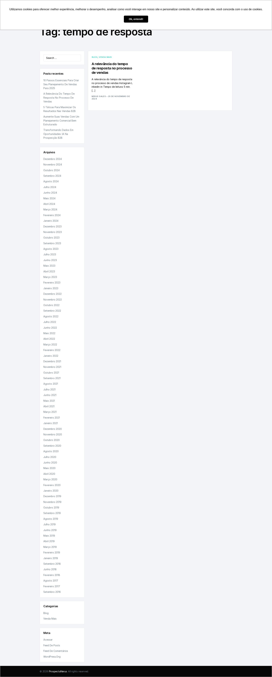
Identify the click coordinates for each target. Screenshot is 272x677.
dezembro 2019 (52, 496)
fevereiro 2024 (52, 215)
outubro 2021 (51, 372)
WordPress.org (52, 656)
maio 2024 (49, 198)
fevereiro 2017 (51, 586)
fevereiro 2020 (52, 485)
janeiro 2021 (50, 423)
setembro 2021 (52, 378)
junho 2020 (50, 462)
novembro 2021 (52, 366)
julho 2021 (49, 389)
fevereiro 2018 (51, 575)
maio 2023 (49, 265)
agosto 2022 (50, 316)
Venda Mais (50, 618)
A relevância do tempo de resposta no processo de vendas (59, 97)
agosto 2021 (50, 383)
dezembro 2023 (52, 226)
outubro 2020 (51, 439)
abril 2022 (49, 338)
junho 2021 (49, 395)
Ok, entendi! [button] (136, 19)
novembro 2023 (52, 232)
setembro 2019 (52, 513)
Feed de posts (51, 645)
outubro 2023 (51, 237)
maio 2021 (49, 400)
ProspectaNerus (58, 671)
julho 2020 (49, 456)
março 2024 (50, 209)
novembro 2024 (52, 164)
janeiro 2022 (50, 355)
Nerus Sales (99, 96)
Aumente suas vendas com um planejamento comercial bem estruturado (61, 120)
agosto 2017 (50, 580)
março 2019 (50, 546)
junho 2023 (50, 260)
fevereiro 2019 (51, 552)
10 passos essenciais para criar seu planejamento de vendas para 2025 (61, 84)
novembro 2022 (52, 299)
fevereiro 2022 (51, 350)
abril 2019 (49, 541)
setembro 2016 (52, 591)
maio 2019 (49, 535)
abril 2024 (49, 203)
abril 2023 (49, 271)
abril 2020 (49, 473)
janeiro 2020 (50, 490)
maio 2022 (49, 333)
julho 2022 (49, 321)
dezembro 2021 (52, 361)
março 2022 (50, 344)
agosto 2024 (51, 181)
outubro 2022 (51, 305)
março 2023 (50, 276)
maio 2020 (49, 468)
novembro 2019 (52, 501)
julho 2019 (49, 524)
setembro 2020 (52, 445)
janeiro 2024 (50, 220)
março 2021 (50, 411)
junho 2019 (50, 530)
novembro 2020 (52, 434)
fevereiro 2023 (51, 282)
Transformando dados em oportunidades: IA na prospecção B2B (58, 133)
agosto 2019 (50, 518)
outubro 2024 (51, 170)
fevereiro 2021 (51, 417)
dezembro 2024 (52, 158)
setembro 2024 (52, 175)
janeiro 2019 (50, 558)
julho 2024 (49, 187)
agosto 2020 (51, 451)
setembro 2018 (52, 563)
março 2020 (50, 479)
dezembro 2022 (52, 293)
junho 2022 (50, 327)
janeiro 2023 (50, 288)
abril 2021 (48, 406)
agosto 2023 (50, 248)
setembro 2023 (52, 243)
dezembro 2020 (52, 428)
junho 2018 (50, 569)
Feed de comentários (55, 650)
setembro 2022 (52, 310)
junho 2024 (50, 192)
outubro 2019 (51, 507)
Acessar (48, 639)
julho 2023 (49, 254)
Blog (46, 613)
